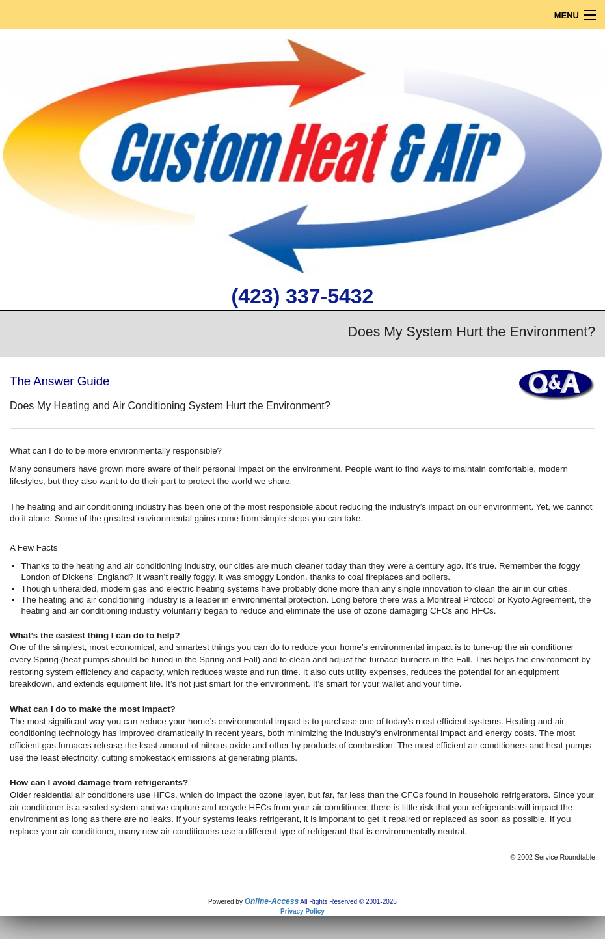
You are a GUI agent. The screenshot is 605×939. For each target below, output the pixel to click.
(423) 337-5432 (303, 296)
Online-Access (272, 901)
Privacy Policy (302, 911)
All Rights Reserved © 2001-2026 (348, 901)
